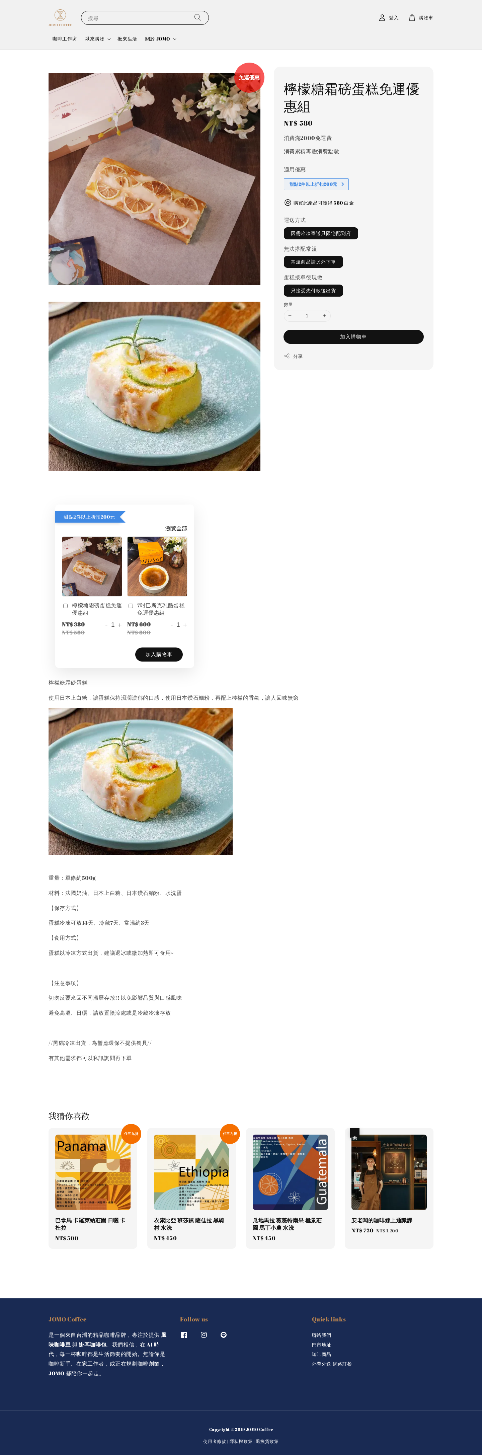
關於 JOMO (157, 39)
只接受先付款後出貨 (313, 290)
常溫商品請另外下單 (313, 261)
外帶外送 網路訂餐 (332, 1364)
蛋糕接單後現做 (303, 277)
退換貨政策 (267, 1441)
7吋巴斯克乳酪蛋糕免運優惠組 (155, 609)
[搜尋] (198, 17)
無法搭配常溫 (300, 248)
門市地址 (321, 1345)
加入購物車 (353, 336)
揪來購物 (94, 39)
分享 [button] (293, 356)
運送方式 (295, 220)
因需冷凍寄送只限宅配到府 (321, 233)
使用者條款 (214, 1441)
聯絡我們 (321, 1335)
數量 (288, 304)
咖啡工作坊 (65, 38)
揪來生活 (127, 38)
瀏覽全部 (176, 528)
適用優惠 (295, 169)
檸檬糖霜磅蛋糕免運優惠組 (92, 609)
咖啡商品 (321, 1354)
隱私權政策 (241, 1441)
